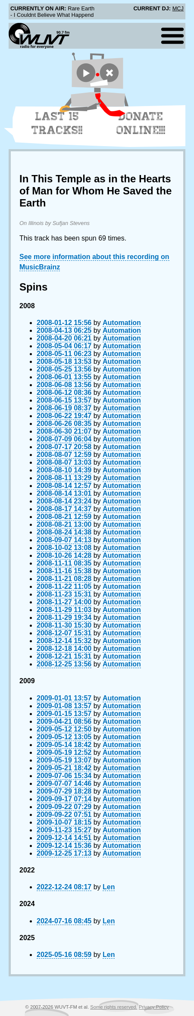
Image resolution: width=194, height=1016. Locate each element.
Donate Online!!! (141, 123)
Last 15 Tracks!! (57, 123)
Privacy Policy (154, 1007)
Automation (122, 322)
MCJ (178, 8)
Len (109, 887)
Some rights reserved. (113, 1007)
